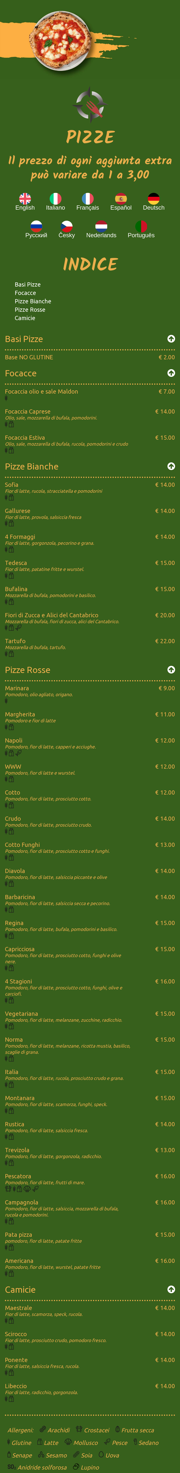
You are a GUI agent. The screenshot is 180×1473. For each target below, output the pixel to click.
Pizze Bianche (33, 301)
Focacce (25, 293)
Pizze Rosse (30, 309)
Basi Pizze (28, 284)
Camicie (25, 318)
